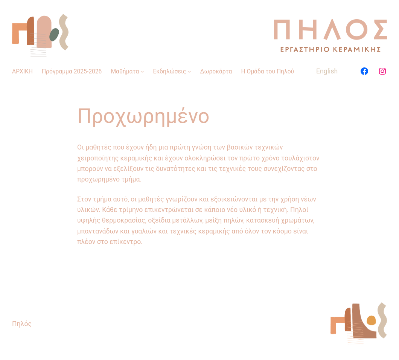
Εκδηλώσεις (169, 71)
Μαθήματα (125, 71)
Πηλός (22, 324)
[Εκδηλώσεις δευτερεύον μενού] (189, 71)
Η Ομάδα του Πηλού (267, 71)
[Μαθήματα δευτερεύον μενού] (142, 71)
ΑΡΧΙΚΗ (22, 71)
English (327, 71)
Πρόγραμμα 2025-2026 (72, 71)
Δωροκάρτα (216, 71)
